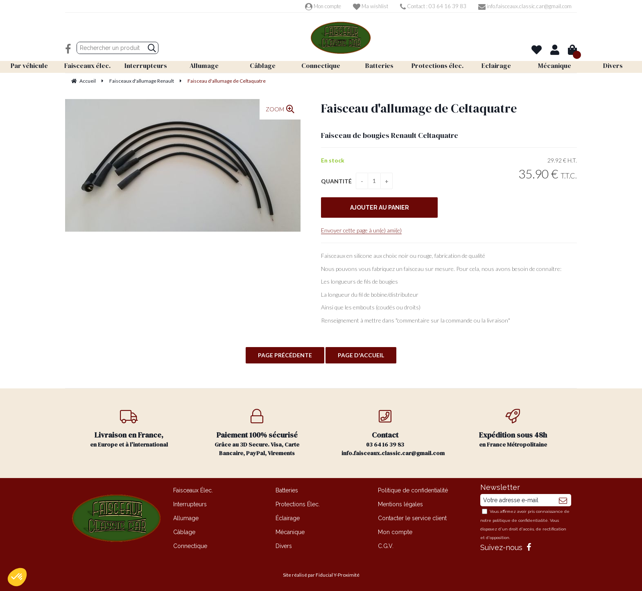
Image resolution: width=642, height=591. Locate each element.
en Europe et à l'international (129, 429)
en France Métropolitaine (513, 429)
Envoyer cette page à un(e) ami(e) (361, 230)
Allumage (186, 518)
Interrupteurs (190, 504)
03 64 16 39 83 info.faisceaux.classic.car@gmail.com (393, 433)
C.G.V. (385, 546)
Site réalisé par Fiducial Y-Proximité (321, 575)
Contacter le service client (412, 518)
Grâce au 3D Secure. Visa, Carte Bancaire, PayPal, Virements (257, 433)
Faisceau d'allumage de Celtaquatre (419, 108)
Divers (284, 546)
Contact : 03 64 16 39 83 (433, 6)
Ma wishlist (370, 6)
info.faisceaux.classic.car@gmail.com (525, 6)
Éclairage (288, 518)
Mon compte (323, 6)
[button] (17, 577)
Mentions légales (400, 504)
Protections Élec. (298, 504)
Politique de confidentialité (413, 490)
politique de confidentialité (520, 520)
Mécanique (290, 532)
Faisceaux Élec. (193, 490)
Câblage (184, 532)
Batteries (287, 490)
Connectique (190, 546)
